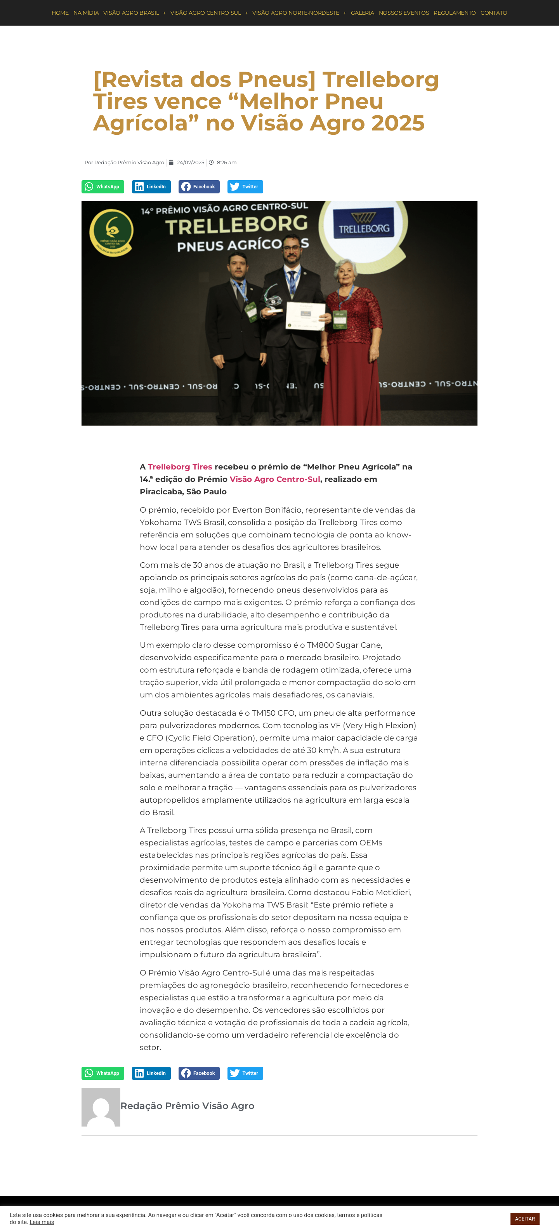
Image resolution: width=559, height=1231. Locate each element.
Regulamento (455, 12)
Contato (494, 12)
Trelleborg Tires (180, 466)
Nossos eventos (404, 12)
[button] (103, 186)
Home (60, 12)
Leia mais (42, 1222)
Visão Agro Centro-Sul (275, 479)
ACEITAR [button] (525, 1219)
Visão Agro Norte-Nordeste (299, 12)
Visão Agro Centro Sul (209, 12)
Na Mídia (86, 12)
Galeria (362, 12)
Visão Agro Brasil (134, 12)
